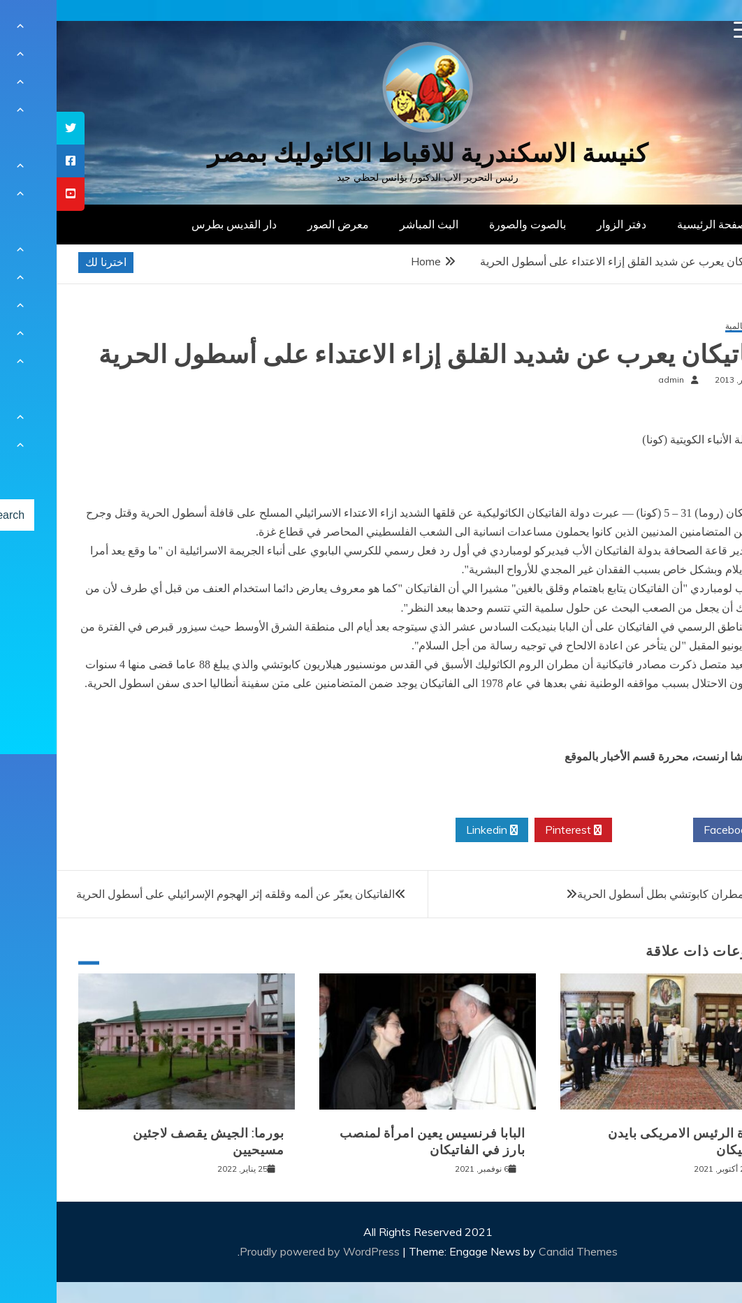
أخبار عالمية (689, 326)
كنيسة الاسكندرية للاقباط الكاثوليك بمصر (371, 153)
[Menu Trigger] (686, 29)
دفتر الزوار (565, 224)
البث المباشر (372, 224)
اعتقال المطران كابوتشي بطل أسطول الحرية (624, 894)
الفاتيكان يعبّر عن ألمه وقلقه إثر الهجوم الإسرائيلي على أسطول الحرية (179, 894)
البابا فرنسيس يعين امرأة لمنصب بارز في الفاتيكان (376, 1141)
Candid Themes (521, 1251)
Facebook (676, 830)
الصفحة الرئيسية (658, 224)
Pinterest (516, 830)
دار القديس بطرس (177, 224)
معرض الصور (281, 224)
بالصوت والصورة (470, 224)
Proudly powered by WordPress (264, 1251)
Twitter (596, 830)
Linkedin (435, 830)
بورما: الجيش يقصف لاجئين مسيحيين (152, 1141)
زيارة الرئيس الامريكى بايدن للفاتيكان (630, 1141)
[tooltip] (14, 128)
